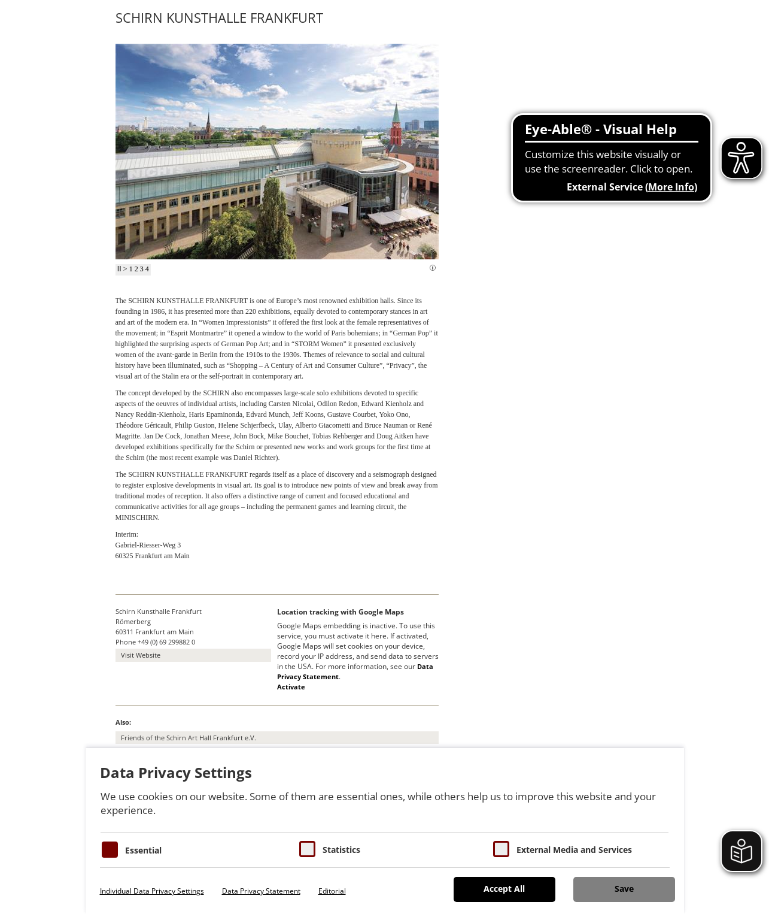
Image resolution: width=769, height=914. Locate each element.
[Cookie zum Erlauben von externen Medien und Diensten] (501, 849)
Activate (291, 686)
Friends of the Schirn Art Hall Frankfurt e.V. (188, 737)
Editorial (332, 891)
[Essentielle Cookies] (110, 850)
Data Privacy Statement (261, 891)
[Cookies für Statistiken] (307, 849)
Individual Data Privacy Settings (152, 891)
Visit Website (140, 654)
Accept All (504, 888)
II (119, 269)
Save (624, 888)
